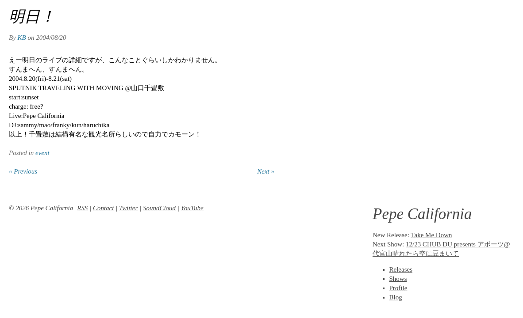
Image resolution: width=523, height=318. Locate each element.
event (42, 152)
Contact (103, 208)
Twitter (128, 208)
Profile (398, 288)
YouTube (192, 208)
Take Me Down (431, 234)
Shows (398, 278)
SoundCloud (159, 208)
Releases (400, 269)
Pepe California (422, 214)
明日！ (32, 16)
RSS (82, 208)
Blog (395, 297)
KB (22, 37)
